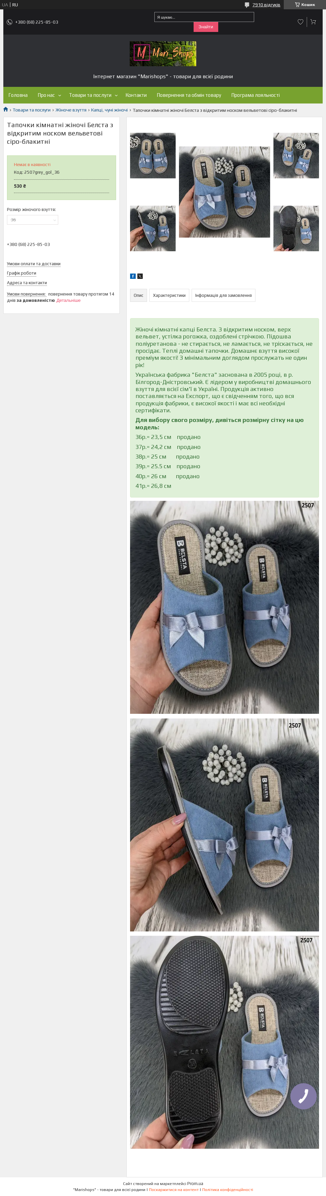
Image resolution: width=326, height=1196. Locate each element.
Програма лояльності (255, 95)
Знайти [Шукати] (206, 26)
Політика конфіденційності (227, 1189)
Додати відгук (300, 22)
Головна (18, 95)
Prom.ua (195, 1183)
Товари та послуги (90, 95)
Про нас (46, 95)
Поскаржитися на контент (174, 1189)
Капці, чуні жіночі (109, 109)
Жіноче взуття (71, 109)
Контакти (136, 95)
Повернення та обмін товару (189, 95)
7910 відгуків (266, 4)
